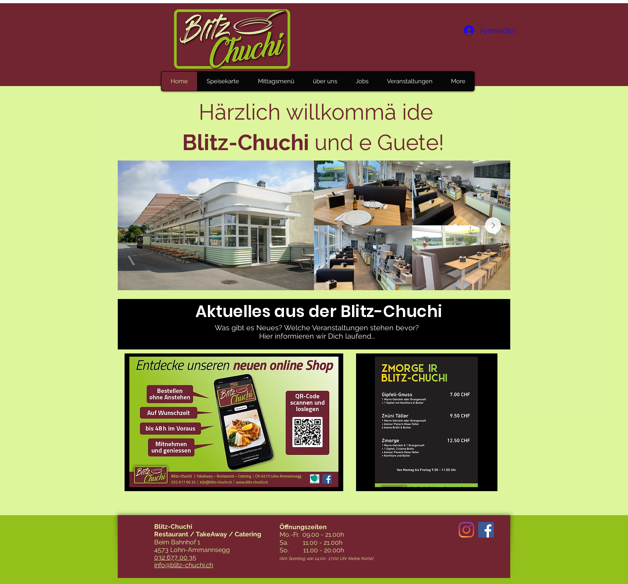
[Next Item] (493, 225)
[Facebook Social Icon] (486, 530)
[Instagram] (466, 530)
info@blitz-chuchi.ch (183, 565)
